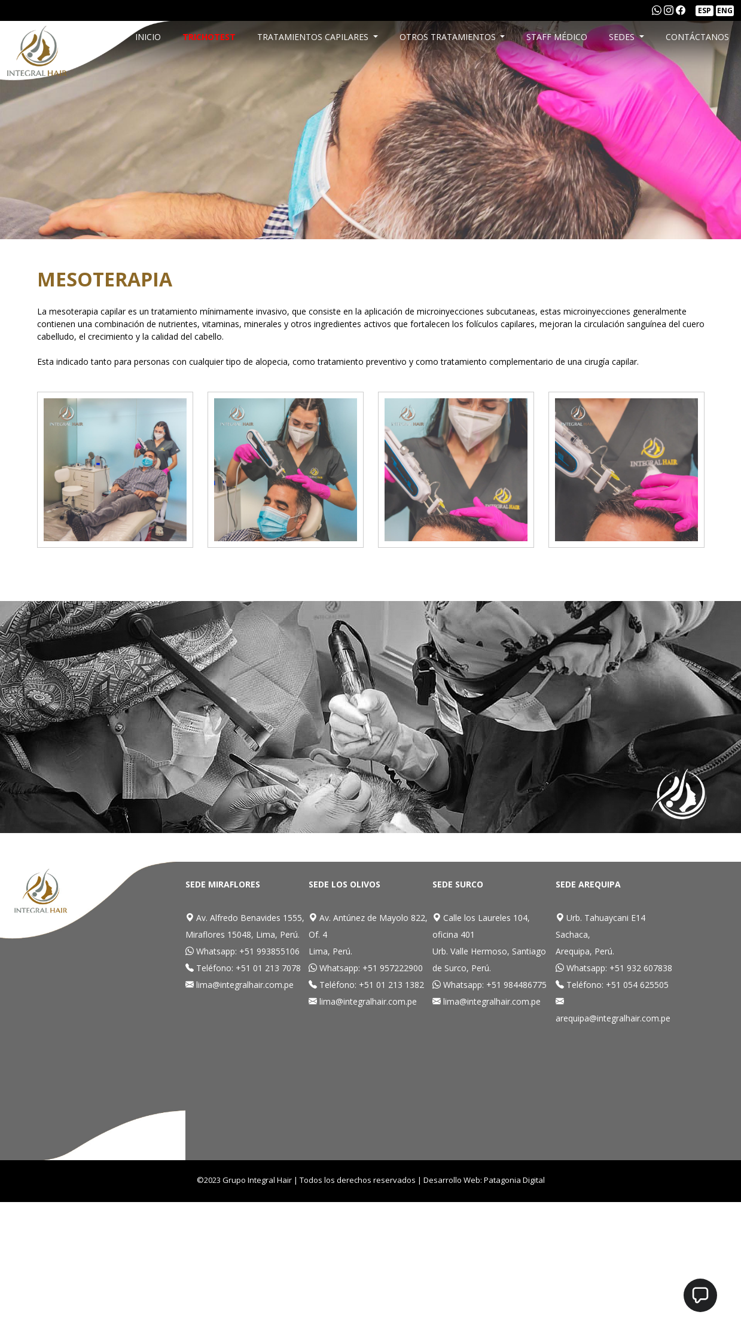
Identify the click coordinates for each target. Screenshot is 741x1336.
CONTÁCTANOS (697, 36)
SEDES (623, 36)
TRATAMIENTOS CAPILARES (314, 36)
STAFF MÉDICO (556, 36)
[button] (700, 1295)
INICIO (148, 36)
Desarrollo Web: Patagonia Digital (484, 1180)
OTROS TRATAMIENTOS (449, 36)
